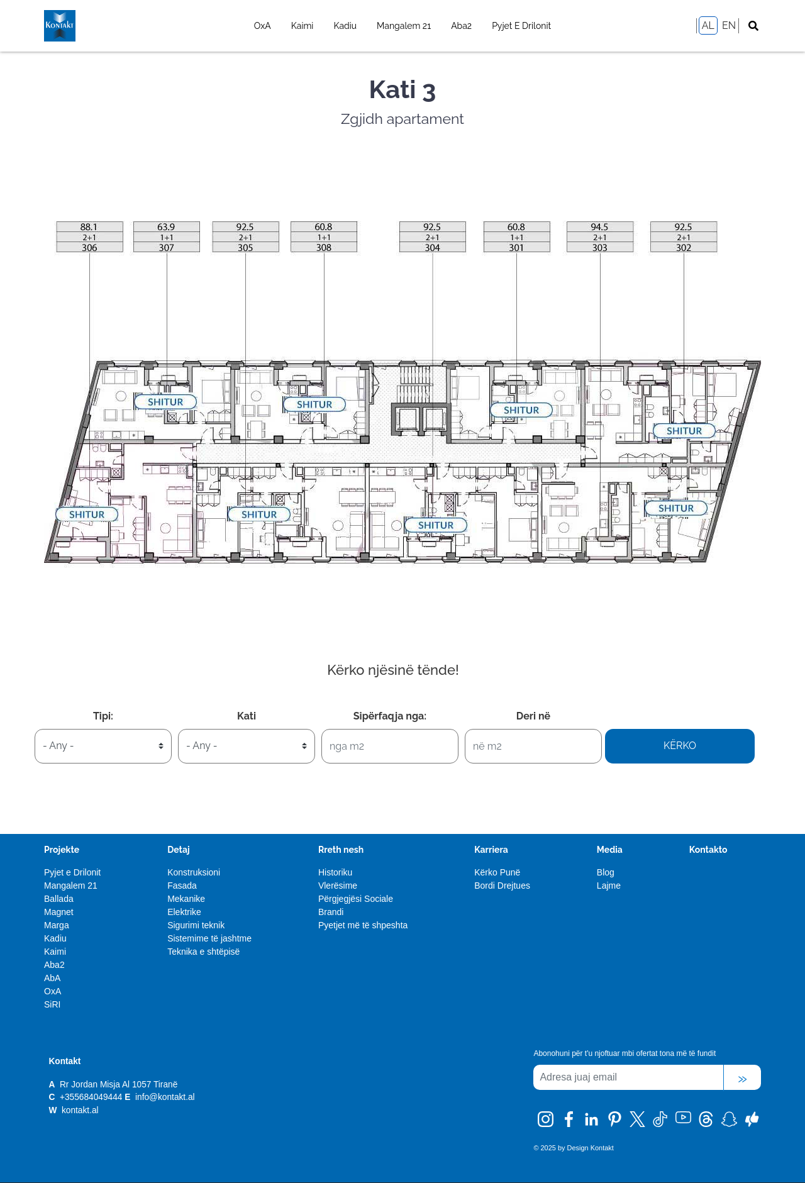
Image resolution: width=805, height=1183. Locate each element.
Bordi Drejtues (502, 885)
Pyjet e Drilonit (521, 26)
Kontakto (708, 850)
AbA (52, 978)
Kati (246, 716)
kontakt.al (78, 1110)
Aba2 (461, 26)
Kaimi (302, 26)
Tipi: (103, 716)
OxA (262, 26)
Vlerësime (337, 885)
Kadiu (345, 26)
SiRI (52, 1004)
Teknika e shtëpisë (203, 952)
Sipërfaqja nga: (389, 716)
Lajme (609, 885)
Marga (56, 925)
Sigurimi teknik (196, 925)
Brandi (330, 912)
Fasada (182, 885)
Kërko (679, 746)
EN (729, 25)
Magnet (59, 912)
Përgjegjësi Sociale (355, 899)
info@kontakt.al (165, 1097)
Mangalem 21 (404, 26)
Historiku (335, 872)
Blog (605, 872)
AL (708, 25)
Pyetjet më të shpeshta (363, 925)
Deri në (533, 716)
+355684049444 (91, 1097)
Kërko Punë (497, 872)
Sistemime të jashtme (209, 938)
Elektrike (184, 912)
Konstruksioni (193, 872)
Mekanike (186, 899)
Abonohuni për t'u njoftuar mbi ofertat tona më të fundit (624, 1053)
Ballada (59, 899)
